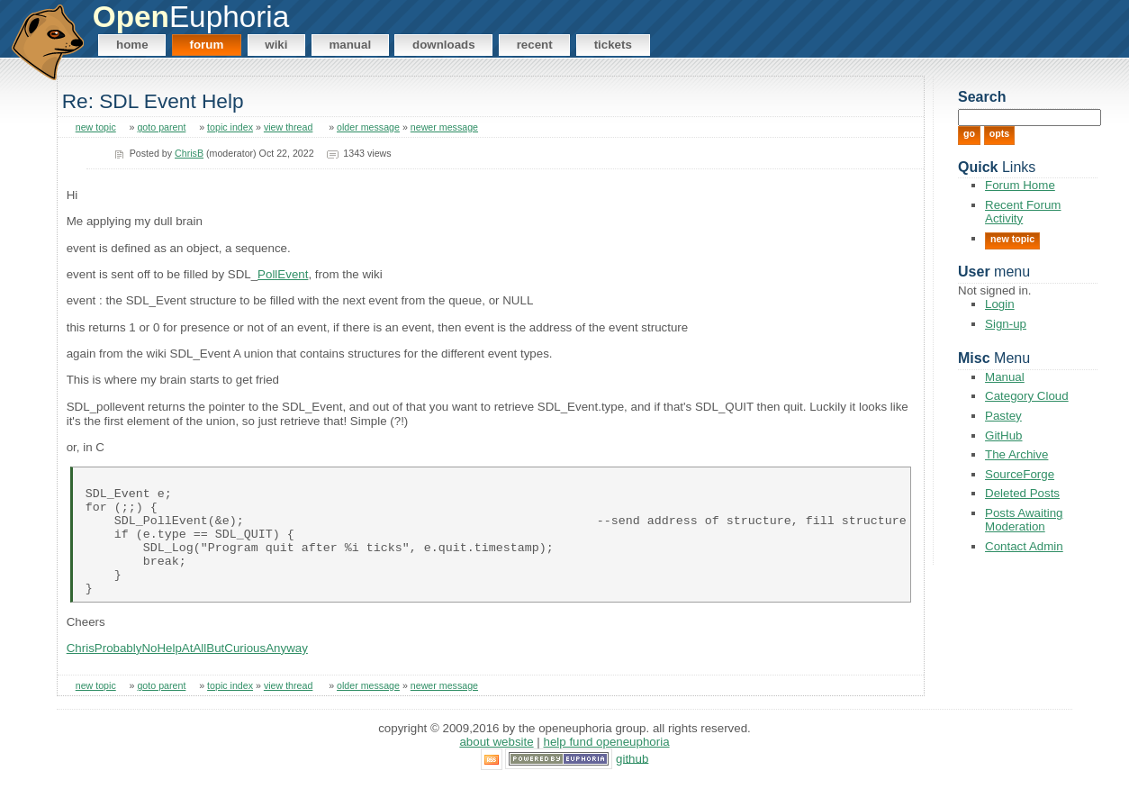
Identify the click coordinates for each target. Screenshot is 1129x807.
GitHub (1003, 435)
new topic (96, 127)
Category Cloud (1027, 396)
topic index (230, 127)
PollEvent (282, 274)
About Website (496, 766)
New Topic (1012, 238)
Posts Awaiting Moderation (1023, 519)
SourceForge (1019, 474)
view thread (288, 127)
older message (368, 127)
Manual (350, 44)
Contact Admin (1024, 546)
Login (1000, 304)
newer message (444, 127)
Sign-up (1005, 324)
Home (132, 44)
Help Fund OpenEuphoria (607, 766)
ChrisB (189, 153)
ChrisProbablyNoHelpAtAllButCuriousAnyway (187, 672)
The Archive (1016, 454)
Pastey (1003, 415)
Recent (535, 44)
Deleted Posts (1022, 493)
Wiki (276, 44)
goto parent (161, 127)
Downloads (443, 44)
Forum (207, 44)
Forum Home (1020, 185)
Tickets (613, 44)
